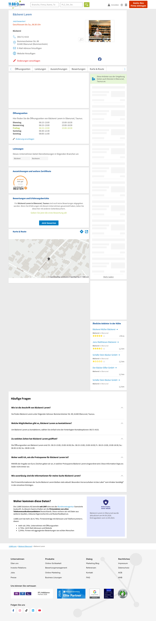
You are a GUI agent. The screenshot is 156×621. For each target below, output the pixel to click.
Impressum (123, 563)
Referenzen (91, 568)
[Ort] (71, 4)
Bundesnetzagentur (66, 506)
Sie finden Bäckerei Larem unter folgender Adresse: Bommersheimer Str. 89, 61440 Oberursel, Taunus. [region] (53, 414)
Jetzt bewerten (49, 223)
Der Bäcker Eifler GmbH (103, 367)
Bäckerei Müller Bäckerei (104, 329)
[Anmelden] (114, 5)
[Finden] (86, 4)
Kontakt (89, 572)
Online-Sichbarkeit (53, 563)
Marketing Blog (92, 563)
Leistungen (40, 68)
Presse (13, 577)
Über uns (14, 563)
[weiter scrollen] (124, 68)
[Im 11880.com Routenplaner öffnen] (81, 231)
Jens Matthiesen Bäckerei (104, 342)
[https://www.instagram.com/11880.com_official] (20, 610)
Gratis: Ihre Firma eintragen (138, 4)
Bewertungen (78, 68)
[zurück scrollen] (11, 68)
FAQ (88, 577)
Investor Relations (18, 568)
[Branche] (44, 4)
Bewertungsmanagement (56, 568)
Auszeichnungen (58, 68)
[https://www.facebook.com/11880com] (13, 610)
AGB (120, 572)
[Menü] (127, 5)
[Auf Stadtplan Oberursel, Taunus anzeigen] (86, 231)
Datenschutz (123, 568)
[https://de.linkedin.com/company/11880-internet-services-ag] (33, 610)
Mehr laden (108, 276)
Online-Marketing (52, 572)
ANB (120, 577)
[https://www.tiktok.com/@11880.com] (26, 610)
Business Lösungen (53, 577)
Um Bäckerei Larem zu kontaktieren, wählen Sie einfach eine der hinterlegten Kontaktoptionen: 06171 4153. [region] (55, 429)
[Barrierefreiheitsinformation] (123, 5)
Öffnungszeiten (22, 68)
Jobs (13, 572)
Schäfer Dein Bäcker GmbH (105, 354)
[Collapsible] (122, 408)
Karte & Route (97, 68)
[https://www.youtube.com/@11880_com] (39, 610)
